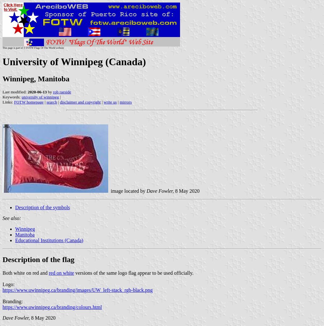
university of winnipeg (40, 97)
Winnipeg (25, 229)
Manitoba (24, 234)
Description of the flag (38, 259)
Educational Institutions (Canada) (49, 240)
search (52, 102)
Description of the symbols (42, 207)
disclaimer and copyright (80, 102)
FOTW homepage (28, 102)
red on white (61, 273)
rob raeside (62, 92)
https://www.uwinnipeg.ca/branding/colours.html (52, 307)
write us (110, 102)
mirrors (126, 102)
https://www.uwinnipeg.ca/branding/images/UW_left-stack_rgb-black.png (78, 290)
